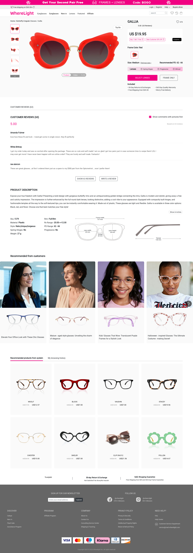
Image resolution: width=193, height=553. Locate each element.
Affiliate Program (50, 516)
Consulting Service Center (90, 523)
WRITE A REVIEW (108, 178)
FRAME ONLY (169, 77)
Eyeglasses (42, 13)
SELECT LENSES (142, 77)
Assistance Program (14, 527)
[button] (14, 76)
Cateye (9, 516)
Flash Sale (11, 523)
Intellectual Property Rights (127, 523)
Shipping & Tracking (88, 527)
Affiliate (90, 13)
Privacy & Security (124, 516)
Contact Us (85, 519)
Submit (79, 500)
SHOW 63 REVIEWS (85, 178)
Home (12, 21)
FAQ (156, 516)
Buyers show (178, 7)
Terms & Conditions (125, 519)
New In (9, 519)
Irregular (26, 21)
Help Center (159, 519)
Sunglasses (54, 13)
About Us (84, 516)
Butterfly (19, 21)
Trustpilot (48, 477)
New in (64, 13)
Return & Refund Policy (126, 527)
